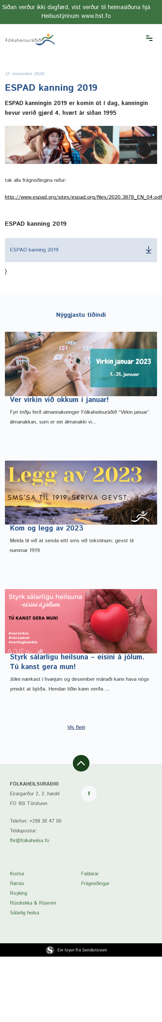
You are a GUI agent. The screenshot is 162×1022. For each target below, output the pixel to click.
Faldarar (90, 873)
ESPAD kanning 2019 (81, 250)
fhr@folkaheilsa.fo (29, 840)
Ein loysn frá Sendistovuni (76, 950)
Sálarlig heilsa (24, 912)
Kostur (17, 873)
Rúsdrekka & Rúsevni (33, 903)
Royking (18, 893)
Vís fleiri (76, 727)
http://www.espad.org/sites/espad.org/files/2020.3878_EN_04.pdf (83, 197)
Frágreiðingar (95, 883)
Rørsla (17, 883)
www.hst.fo (96, 16)
